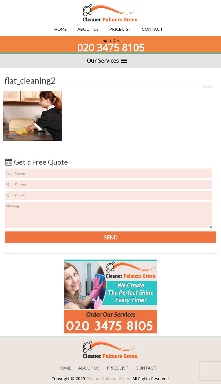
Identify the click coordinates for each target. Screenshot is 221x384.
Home (60, 29)
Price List (120, 29)
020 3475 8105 (110, 47)
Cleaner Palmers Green (108, 378)
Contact (152, 29)
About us (88, 29)
